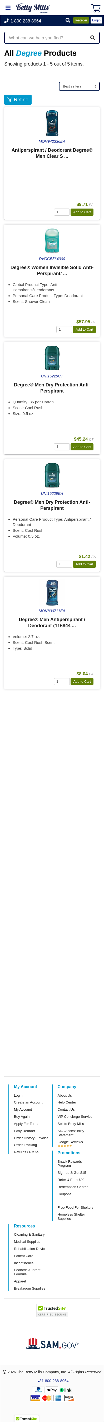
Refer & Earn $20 (71, 1180)
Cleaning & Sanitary (29, 1234)
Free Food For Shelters (75, 1207)
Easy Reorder (24, 1131)
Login (18, 1095)
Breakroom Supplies (29, 1288)
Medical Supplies (27, 1242)
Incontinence (24, 1263)
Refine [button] (17, 99)
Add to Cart (82, 212)
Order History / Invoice (31, 1138)
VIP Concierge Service (75, 1117)
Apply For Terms (26, 1124)
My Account (23, 1109)
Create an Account (28, 1102)
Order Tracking (25, 1145)
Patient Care (23, 1256)
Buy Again (21, 1117)
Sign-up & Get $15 (72, 1173)
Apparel (20, 1281)
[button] (68, 21)
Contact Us (66, 1109)
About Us (65, 1095)
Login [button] (96, 20)
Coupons (65, 1194)
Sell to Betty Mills (71, 1124)
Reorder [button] (81, 20)
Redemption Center (73, 1187)
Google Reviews (70, 1142)
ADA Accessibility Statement (71, 1133)
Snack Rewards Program (70, 1164)
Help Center (67, 1102)
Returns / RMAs (26, 1152)
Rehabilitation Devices (31, 1249)
